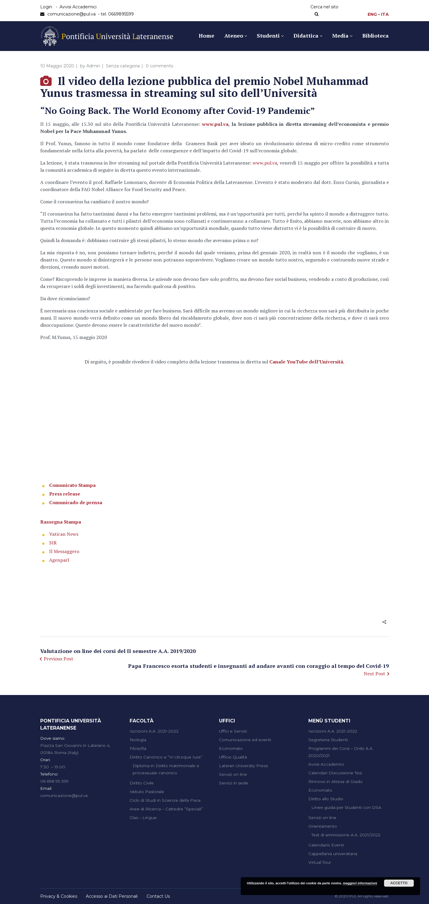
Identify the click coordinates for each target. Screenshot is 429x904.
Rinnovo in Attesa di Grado (335, 781)
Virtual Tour (319, 862)
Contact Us (158, 896)
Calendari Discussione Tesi (335, 772)
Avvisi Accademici (78, 7)
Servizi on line (233, 774)
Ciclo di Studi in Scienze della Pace (165, 800)
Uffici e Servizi (233, 731)
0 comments (159, 66)
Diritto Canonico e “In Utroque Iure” (166, 757)
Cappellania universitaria (332, 853)
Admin (93, 66)
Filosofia (138, 748)
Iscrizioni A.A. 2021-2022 (154, 731)
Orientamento (322, 826)
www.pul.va (215, 124)
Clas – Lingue (143, 817)
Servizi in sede (233, 783)
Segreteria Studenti (328, 739)
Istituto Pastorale (147, 791)
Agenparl (59, 560)
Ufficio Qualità (233, 757)
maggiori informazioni (360, 883)
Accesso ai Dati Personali (112, 896)
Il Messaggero (64, 551)
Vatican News (63, 534)
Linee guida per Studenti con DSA (346, 807)
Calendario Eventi (326, 845)
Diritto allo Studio (325, 798)
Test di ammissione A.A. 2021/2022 (345, 834)
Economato (231, 748)
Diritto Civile (142, 783)
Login (46, 7)
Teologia (138, 739)
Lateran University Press (243, 765)
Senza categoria (123, 66)
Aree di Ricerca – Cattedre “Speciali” (166, 809)
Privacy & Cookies (58, 896)
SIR (53, 542)
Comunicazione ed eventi (245, 739)
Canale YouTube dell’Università (306, 361)
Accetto (399, 883)
